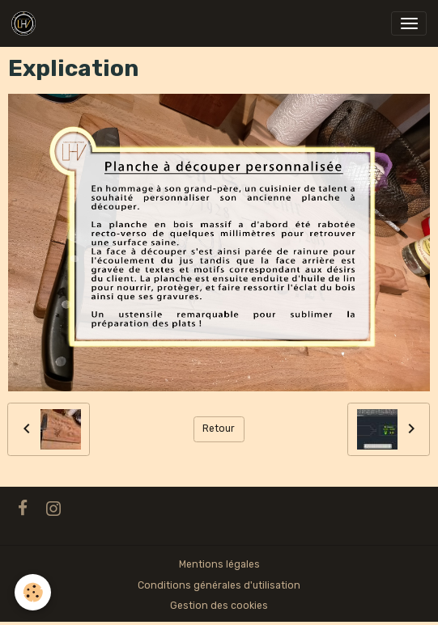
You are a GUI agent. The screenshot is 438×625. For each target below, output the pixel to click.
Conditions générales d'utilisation (219, 585)
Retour (218, 428)
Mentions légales (219, 564)
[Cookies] (33, 592)
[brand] (26, 23)
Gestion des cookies (219, 605)
